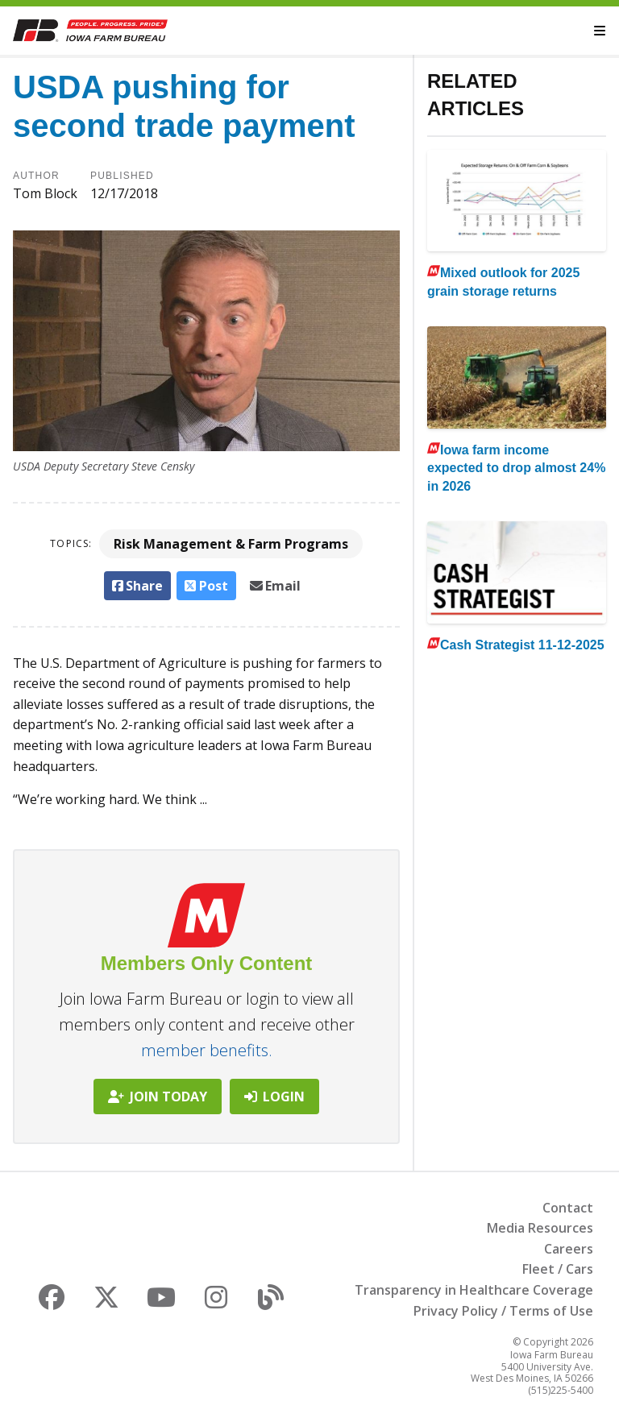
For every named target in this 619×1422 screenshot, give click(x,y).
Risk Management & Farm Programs (231, 544)
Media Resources (540, 1228)
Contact (567, 1208)
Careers (568, 1249)
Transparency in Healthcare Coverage (474, 1290)
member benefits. (206, 1050)
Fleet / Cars (557, 1269)
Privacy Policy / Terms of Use (503, 1311)
